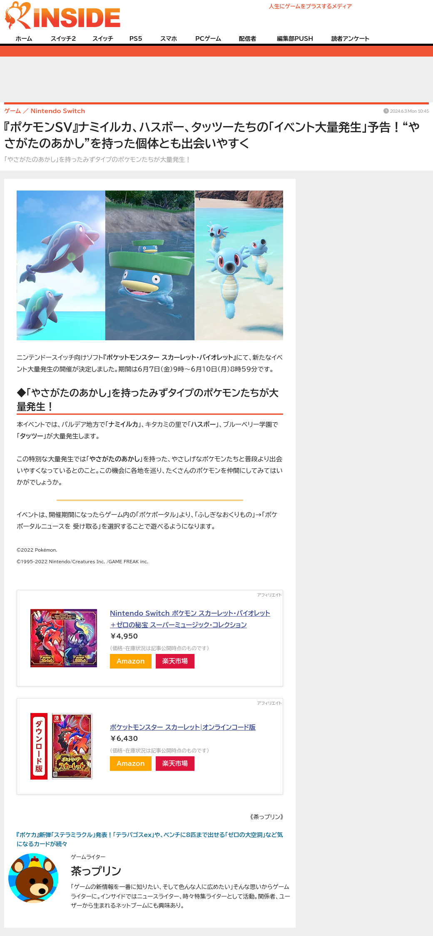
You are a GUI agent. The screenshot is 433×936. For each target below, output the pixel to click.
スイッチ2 (63, 39)
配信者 (247, 39)
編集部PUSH (295, 39)
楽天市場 (175, 661)
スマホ (168, 39)
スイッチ (102, 39)
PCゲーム (208, 39)
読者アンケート (350, 39)
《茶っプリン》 (266, 817)
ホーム (23, 39)
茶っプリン (96, 871)
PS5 (135, 39)
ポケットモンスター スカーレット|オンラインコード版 (183, 727)
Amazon (131, 661)
